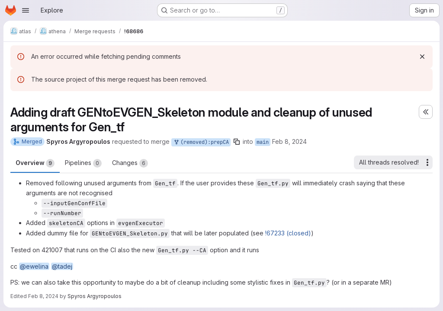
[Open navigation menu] (25, 10)
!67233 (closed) (288, 233)
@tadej (62, 266)
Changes (130, 163)
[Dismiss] (422, 56)
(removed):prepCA (201, 142)
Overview (35, 163)
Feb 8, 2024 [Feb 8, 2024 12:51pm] (289, 141)
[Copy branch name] (236, 141)
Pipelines (83, 163)
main (263, 142)
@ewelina (34, 266)
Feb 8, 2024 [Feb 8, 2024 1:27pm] (43, 296)
